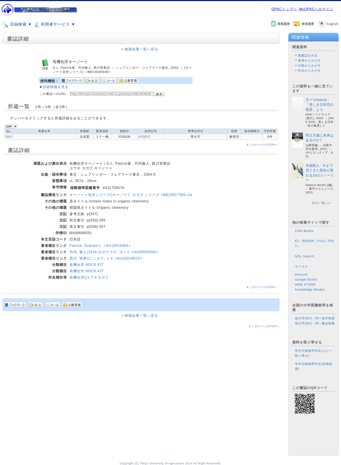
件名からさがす (309, 70)
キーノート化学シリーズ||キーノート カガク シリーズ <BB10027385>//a (131, 195)
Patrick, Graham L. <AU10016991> (100, 246)
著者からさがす (309, 60)
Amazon (301, 274)
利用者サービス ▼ (54, 24)
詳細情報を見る (56, 87)
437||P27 (144, 136)
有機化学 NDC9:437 (87, 271)
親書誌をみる (308, 55)
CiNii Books (304, 231)
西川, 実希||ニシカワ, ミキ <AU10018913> (106, 258)
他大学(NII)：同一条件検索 (315, 318)
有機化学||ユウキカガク (89, 277)
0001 (8, 136)
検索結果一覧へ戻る (141, 49)
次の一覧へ (320, 203)
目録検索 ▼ (17, 24)
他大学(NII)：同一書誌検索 (315, 323)
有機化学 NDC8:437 (87, 265)
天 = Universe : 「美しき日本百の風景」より (320, 104)
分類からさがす (309, 65)
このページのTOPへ (263, 144)
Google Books (306, 279)
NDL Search (304, 256)
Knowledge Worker (310, 289)
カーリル (301, 266)
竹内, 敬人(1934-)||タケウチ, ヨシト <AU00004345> (114, 252)
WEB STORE (305, 284)
